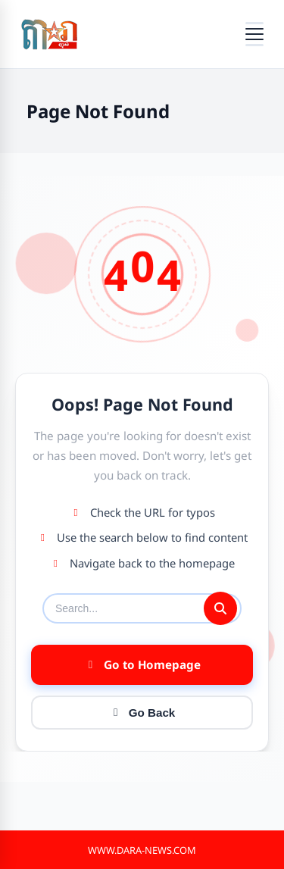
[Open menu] (254, 34)
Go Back (142, 712)
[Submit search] (220, 608)
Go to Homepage (142, 664)
